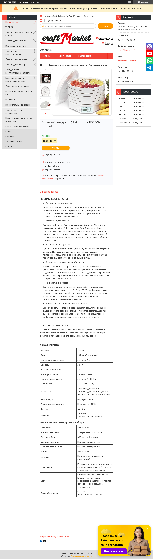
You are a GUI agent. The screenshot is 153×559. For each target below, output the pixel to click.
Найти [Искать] (105, 26)
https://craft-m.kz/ (126, 50)
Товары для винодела (16, 59)
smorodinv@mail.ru (127, 60)
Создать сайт (23, 2)
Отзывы (9, 146)
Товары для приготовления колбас (18, 34)
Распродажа (84, 56)
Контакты (9, 136)
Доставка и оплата (14, 141)
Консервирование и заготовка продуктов (15, 79)
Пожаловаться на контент (82, 556)
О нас (8, 131)
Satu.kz (90, 553)
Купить (55, 147)
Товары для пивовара (16, 64)
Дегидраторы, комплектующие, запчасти (17, 71)
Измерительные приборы (17, 104)
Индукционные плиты (15, 45)
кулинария (10, 99)
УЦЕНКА (9, 27)
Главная (47, 56)
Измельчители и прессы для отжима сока (18, 120)
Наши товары (11, 22)
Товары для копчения (15, 40)
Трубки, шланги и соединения (13, 111)
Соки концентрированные (17, 86)
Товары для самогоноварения (13, 53)
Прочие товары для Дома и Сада (18, 93)
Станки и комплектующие (17, 126)
